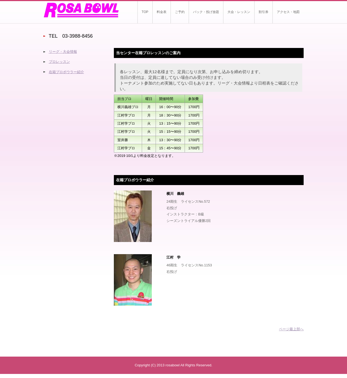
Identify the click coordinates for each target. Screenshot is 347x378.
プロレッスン (59, 62)
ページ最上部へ (291, 329)
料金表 (161, 12)
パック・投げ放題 (206, 12)
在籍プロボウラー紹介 (66, 72)
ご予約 (180, 12)
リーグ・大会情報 (63, 52)
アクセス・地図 (288, 12)
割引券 (263, 12)
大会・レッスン (238, 12)
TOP (145, 12)
